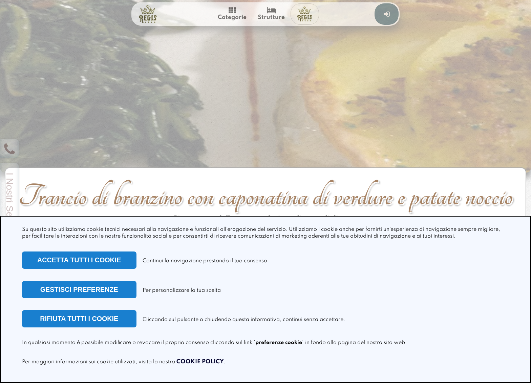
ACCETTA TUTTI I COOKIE (79, 260)
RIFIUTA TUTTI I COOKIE (79, 318)
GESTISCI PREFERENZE (79, 289)
